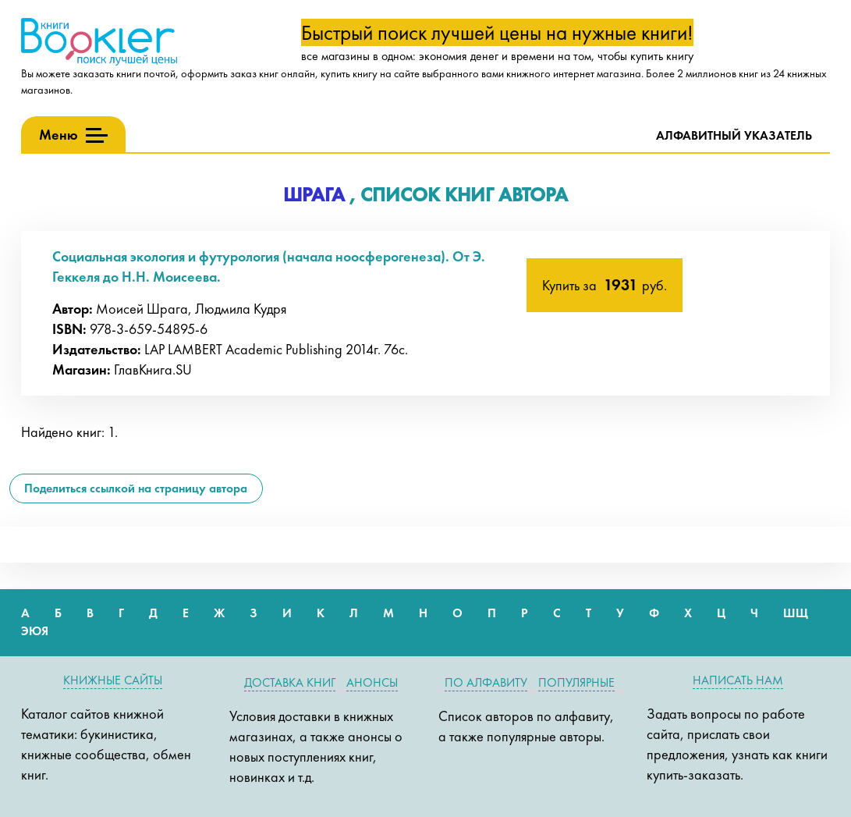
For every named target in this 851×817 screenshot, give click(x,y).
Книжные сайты (112, 680)
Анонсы (372, 682)
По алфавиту (486, 682)
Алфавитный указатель (734, 135)
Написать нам (738, 680)
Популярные (576, 682)
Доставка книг (289, 682)
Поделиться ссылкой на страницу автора (135, 488)
